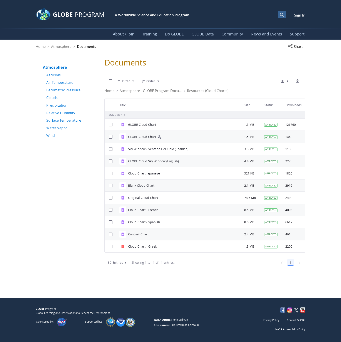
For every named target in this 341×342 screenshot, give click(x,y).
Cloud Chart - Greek (142, 246)
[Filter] (126, 81)
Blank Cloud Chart (141, 185)
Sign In (299, 15)
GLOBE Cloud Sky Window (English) (153, 161)
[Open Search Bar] (282, 14)
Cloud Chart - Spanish (144, 222)
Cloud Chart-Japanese (144, 173)
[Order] (151, 81)
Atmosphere (61, 46)
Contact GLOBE (296, 320)
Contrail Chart (138, 234)
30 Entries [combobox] (118, 262)
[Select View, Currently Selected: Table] (285, 81)
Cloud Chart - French (143, 210)
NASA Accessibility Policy (290, 329)
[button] (296, 46)
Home (41, 46)
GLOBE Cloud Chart (142, 124)
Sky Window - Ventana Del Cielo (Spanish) (158, 149)
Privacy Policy (271, 320)
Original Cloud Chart (143, 198)
